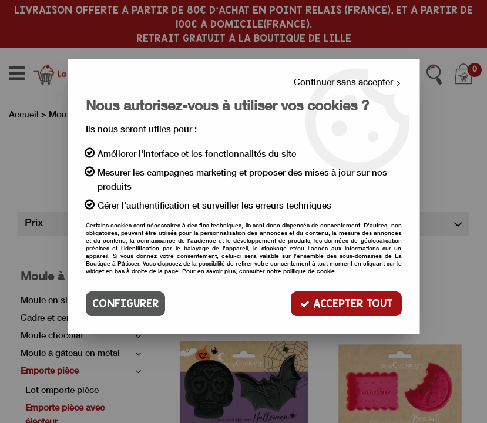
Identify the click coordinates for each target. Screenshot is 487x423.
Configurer (125, 303)
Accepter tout (346, 303)
